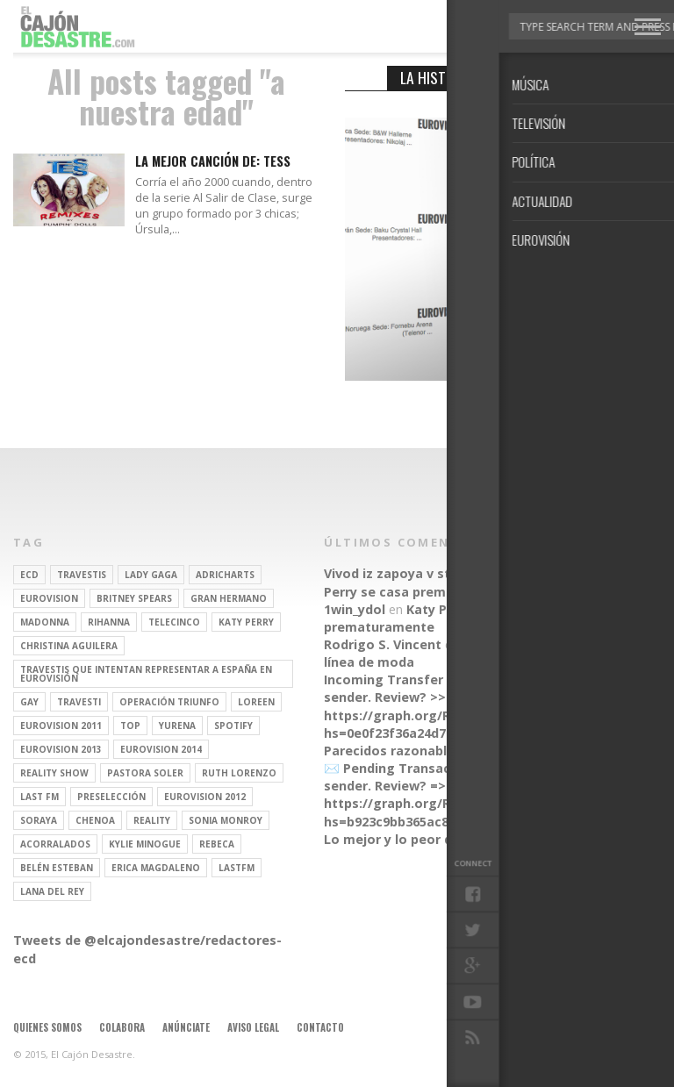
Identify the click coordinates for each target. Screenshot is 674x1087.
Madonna (44, 622)
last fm (39, 796)
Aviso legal (253, 1027)
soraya (38, 820)
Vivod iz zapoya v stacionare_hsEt (432, 573)
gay (29, 702)
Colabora (122, 1027)
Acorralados (55, 844)
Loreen (256, 702)
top (130, 725)
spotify (233, 725)
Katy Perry (246, 622)
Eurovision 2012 (205, 796)
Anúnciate (186, 1027)
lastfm (237, 868)
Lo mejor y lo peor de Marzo (414, 839)
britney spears (134, 598)
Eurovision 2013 (61, 749)
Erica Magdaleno (155, 868)
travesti (79, 702)
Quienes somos (47, 1027)
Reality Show (54, 773)
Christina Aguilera (69, 646)
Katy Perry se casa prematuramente (457, 582)
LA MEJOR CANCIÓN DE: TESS (212, 162)
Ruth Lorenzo (239, 773)
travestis (81, 575)
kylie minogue (145, 844)
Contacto (320, 1027)
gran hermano (228, 598)
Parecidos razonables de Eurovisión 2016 (453, 750)
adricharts (225, 575)
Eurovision (49, 598)
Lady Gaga (151, 575)
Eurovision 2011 (61, 725)
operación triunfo (169, 702)
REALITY (151, 820)
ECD (29, 575)
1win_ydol (354, 609)
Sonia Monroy (225, 820)
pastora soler (145, 773)
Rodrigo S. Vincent (382, 644)
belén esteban (56, 868)
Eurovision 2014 (161, 749)
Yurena (177, 725)
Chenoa (95, 820)
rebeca (216, 844)
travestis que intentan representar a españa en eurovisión (146, 673)
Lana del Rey (52, 891)
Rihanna (109, 622)
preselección (111, 796)
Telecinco (174, 622)
